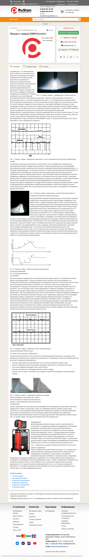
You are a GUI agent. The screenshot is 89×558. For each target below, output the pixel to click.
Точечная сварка (17, 476)
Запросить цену (68, 28)
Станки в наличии (35, 519)
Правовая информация (65, 522)
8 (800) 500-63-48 (46, 11)
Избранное (74, 50)
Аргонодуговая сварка (19, 478)
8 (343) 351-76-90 (46, 9)
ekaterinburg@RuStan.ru (59, 546)
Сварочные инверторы (19, 482)
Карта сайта (17, 530)
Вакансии (16, 521)
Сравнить (63, 50)
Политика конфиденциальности (68, 512)
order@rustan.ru (68, 45)
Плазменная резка (18, 487)
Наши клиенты (18, 516)
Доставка (32, 516)
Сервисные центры (35, 525)
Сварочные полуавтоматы (21, 480)
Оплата (31, 514)
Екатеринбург (17, 1)
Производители (18, 524)
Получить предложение (68, 32)
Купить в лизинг (68, 38)
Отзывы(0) (13, 28)
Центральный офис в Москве (55, 551)
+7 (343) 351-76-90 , (56, 544)
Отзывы (15, 527)
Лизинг (31, 522)
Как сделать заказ (35, 511)
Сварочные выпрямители (20, 485)
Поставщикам (50, 1)
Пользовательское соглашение (67, 517)
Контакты (70, 1)
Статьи (63, 526)
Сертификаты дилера (17, 512)
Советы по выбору (67, 529)
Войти (76, 1)
